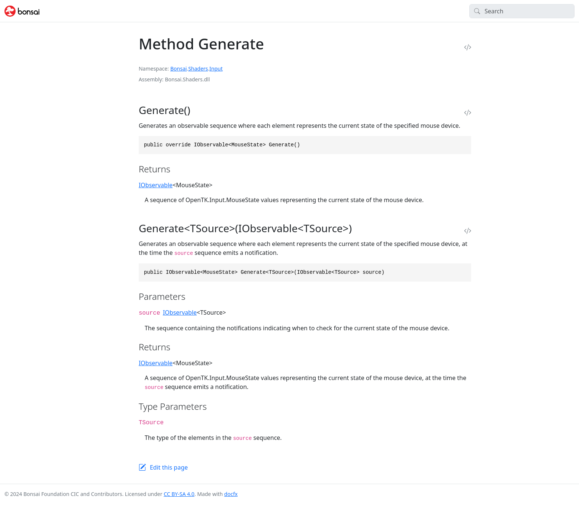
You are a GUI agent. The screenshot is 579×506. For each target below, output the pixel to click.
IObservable (156, 185)
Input (216, 68)
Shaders (198, 68)
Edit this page (169, 467)
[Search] (522, 11)
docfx (231, 493)
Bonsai (178, 68)
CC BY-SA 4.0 (179, 493)
